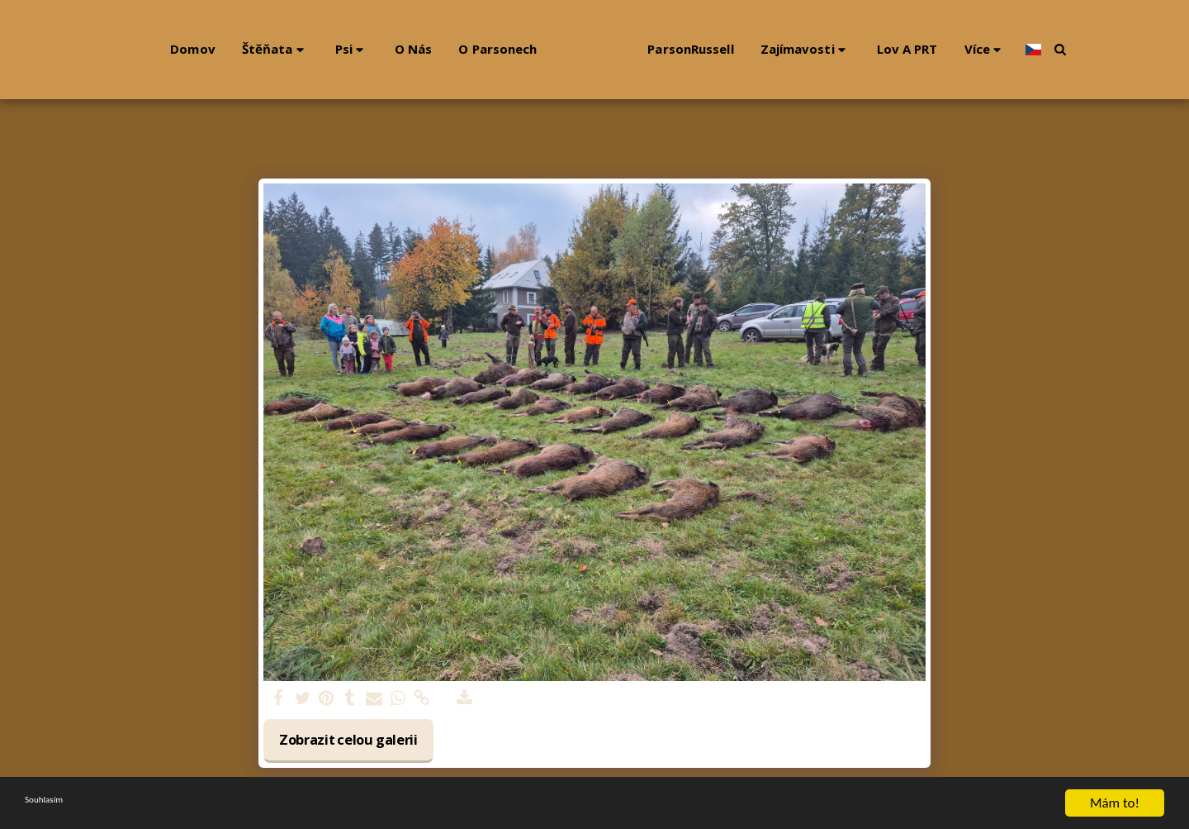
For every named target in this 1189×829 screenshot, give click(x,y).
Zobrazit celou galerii (348, 739)
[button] (231, 49)
